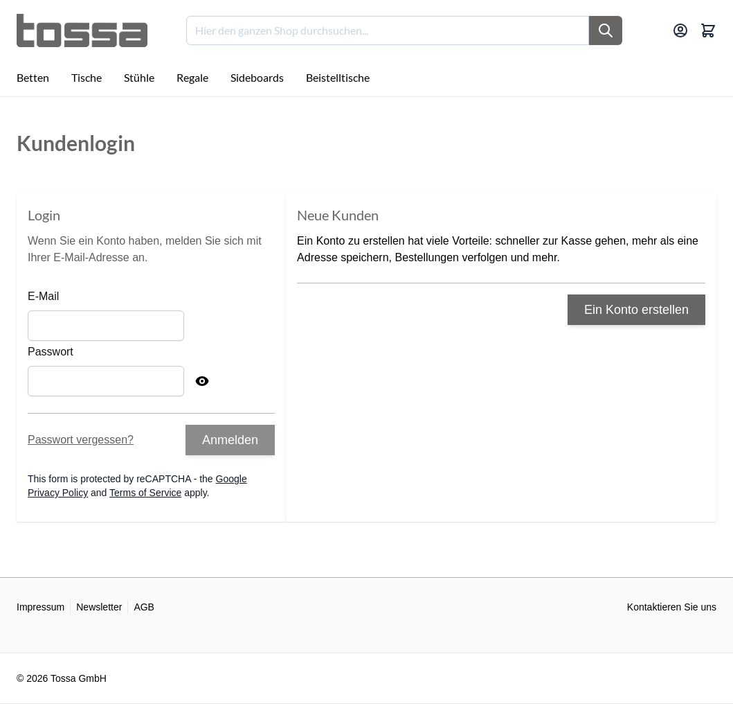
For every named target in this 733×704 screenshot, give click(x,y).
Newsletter (99, 607)
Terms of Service (145, 492)
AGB (144, 607)
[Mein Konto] (680, 30)
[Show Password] (202, 381)
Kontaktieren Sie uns (671, 607)
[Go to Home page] (82, 30)
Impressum (40, 607)
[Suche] (605, 30)
